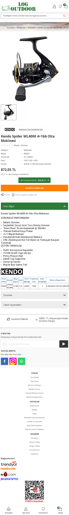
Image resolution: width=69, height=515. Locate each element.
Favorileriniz (34, 450)
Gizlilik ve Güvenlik (34, 421)
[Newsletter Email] (34, 344)
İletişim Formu (34, 389)
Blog (34, 413)
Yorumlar (7, 295)
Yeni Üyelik (34, 377)
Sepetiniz (34, 454)
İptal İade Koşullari (34, 425)
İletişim (34, 410)
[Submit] (63, 344)
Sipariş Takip (34, 442)
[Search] (34, 16)
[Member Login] (54, 6)
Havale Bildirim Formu (34, 393)
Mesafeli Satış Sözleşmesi (34, 417)
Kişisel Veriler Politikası (34, 429)
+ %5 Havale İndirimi (34, 180)
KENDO (27, 153)
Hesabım (34, 438)
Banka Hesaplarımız (34, 397)
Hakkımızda (34, 406)
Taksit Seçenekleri (12, 304)
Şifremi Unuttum (34, 385)
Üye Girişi (34, 381)
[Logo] (19, 6)
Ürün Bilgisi (8, 206)
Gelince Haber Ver (34, 188)
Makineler (28, 150)
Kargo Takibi (34, 446)
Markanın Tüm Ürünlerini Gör (31, 129)
